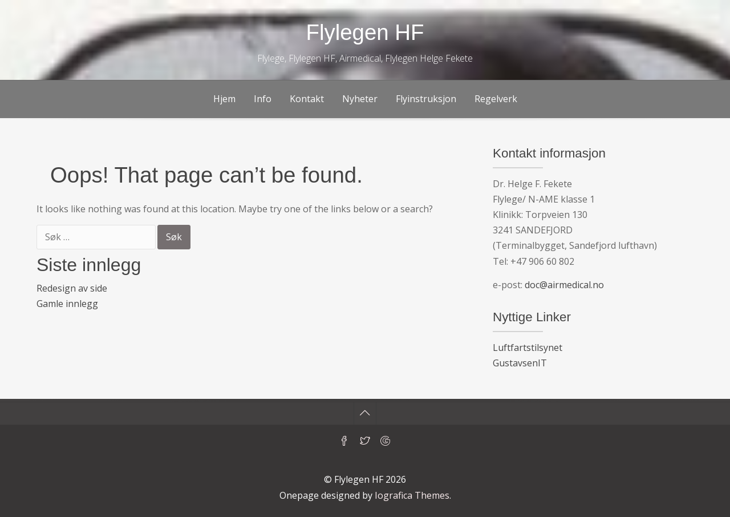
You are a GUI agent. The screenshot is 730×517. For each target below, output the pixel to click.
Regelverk (495, 98)
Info (262, 98)
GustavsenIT (520, 363)
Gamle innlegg (67, 303)
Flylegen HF (365, 32)
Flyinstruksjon (426, 98)
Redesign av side (71, 288)
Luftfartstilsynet (527, 347)
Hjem (224, 98)
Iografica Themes (412, 495)
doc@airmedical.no (564, 284)
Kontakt (307, 98)
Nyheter (360, 98)
